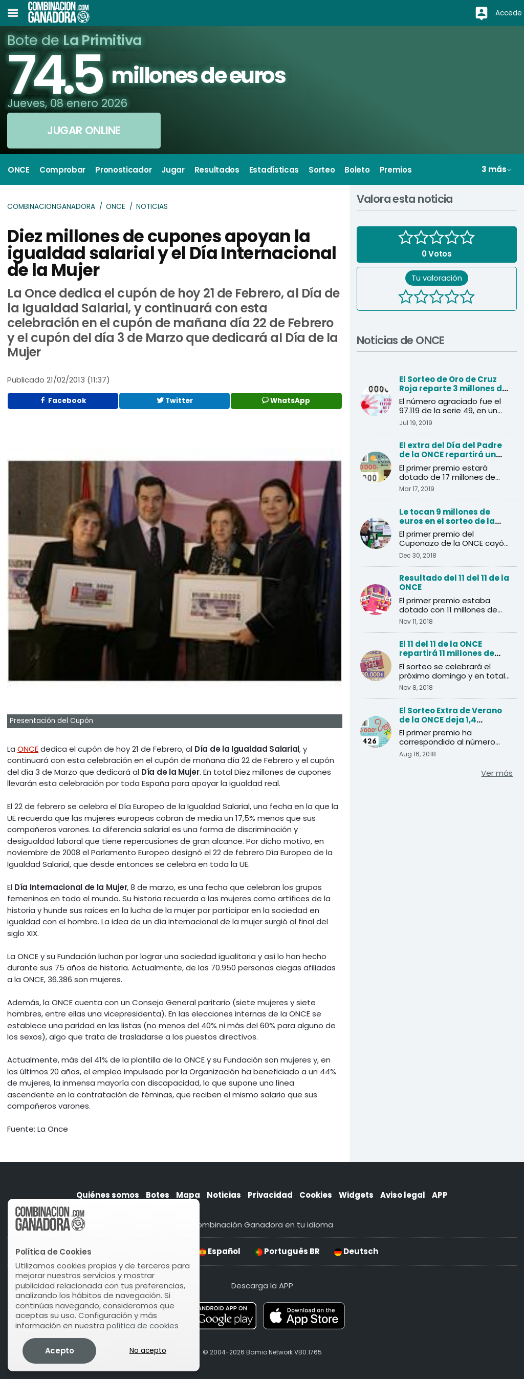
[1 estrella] (405, 298)
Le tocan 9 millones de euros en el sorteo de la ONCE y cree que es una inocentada (447, 525)
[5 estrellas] (467, 298)
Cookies (315, 1195)
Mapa (188, 1195)
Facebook (62, 401)
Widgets (356, 1195)
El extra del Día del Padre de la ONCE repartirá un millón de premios (450, 454)
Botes (157, 1195)
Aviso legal (402, 1195)
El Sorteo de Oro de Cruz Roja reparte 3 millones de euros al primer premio (453, 388)
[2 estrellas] (421, 298)
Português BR (287, 1251)
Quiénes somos (107, 1195)
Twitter (175, 401)
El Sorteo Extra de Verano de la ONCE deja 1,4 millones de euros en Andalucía (450, 724)
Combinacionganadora (51, 206)
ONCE (115, 206)
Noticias (152, 206)
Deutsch (356, 1251)
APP (440, 1195)
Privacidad (270, 1195)
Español (220, 1251)
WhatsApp (286, 401)
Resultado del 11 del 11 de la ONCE (454, 582)
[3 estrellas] (436, 298)
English (165, 1251)
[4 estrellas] (452, 298)
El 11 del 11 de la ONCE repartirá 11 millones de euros (446, 653)
